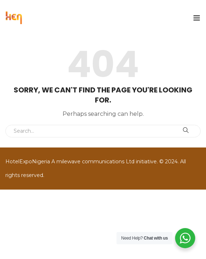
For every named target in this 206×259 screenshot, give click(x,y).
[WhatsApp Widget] (185, 238)
